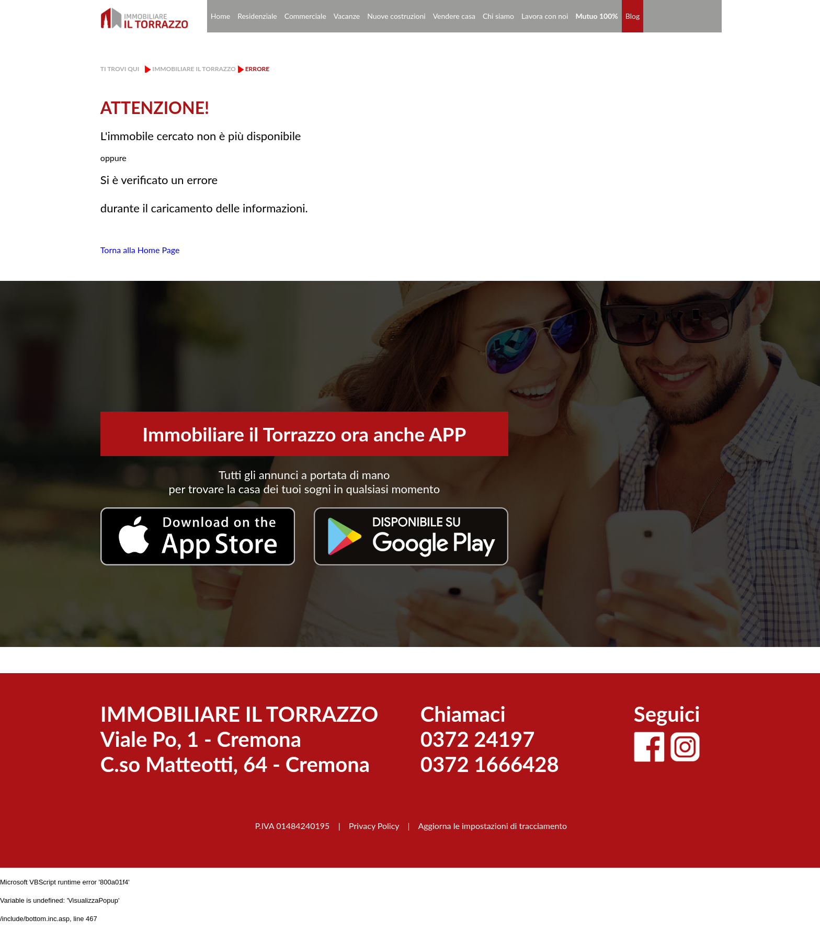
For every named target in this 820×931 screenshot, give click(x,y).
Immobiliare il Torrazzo (193, 69)
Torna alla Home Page (140, 250)
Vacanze (347, 16)
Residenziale (257, 16)
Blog (632, 16)
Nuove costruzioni (396, 16)
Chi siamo (498, 16)
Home (220, 16)
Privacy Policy (374, 826)
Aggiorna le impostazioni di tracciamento (492, 826)
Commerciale (305, 16)
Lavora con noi (544, 16)
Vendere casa (454, 16)
